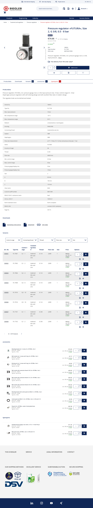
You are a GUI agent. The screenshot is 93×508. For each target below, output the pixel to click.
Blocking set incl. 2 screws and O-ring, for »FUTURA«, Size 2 (25, 363)
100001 (6, 253)
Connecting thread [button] (28, 240)
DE (85, 1)
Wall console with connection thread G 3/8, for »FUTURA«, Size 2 (26, 370)
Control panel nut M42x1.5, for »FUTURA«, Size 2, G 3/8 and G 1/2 (26, 399)
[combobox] (46, 8)
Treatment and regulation (16, 22)
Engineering (23, 18)
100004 (6, 283)
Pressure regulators (32, 22)
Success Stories (84, 18)
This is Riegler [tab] (10, 452)
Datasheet (31, 225)
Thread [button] (42, 240)
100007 (6, 312)
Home (5, 22)
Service (71, 18)
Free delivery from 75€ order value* (62, 62)
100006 (6, 302)
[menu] (32, 18)
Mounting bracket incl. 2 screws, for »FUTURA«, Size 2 (24, 349)
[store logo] (18, 8)
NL (90, 1)
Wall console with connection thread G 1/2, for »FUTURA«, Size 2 (26, 377)
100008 (6, 321)
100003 (6, 273)
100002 (6, 263)
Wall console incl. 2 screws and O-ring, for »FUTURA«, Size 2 (25, 356)
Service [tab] (29, 452)
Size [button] (74, 240)
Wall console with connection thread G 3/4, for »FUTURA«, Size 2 (26, 384)
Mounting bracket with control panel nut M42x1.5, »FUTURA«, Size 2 (27, 392)
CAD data (45, 225)
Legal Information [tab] (54, 452)
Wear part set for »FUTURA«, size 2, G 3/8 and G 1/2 (23, 431)
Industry (35, 18)
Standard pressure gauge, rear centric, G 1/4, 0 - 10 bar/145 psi (26, 424)
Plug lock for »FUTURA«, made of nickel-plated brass (23, 406)
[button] (84, 8)
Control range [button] (10, 240)
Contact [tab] (70, 452)
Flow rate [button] (59, 240)
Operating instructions (14, 225)
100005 (6, 292)
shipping (65, 39)
